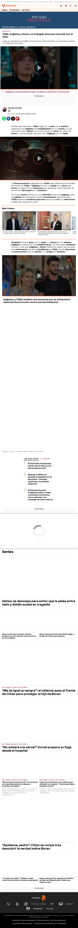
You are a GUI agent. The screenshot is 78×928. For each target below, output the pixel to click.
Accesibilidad (61, 923)
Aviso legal (16, 920)
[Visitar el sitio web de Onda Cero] (60, 904)
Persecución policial (29, 1)
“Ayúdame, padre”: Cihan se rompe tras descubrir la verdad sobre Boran (31, 846)
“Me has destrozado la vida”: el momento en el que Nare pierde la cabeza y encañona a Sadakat (20, 784)
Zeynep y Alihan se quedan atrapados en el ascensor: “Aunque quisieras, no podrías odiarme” (40, 479)
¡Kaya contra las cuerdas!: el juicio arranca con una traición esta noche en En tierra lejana (19, 636)
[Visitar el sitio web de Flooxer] (50, 908)
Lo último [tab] (45, 459)
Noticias (26, 10)
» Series (12, 451)
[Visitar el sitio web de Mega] (43, 904)
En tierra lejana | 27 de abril (15, 687)
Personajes (30, 27)
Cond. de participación (58, 920)
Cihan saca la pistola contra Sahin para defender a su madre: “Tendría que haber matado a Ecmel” (57, 784)
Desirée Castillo (15, 108)
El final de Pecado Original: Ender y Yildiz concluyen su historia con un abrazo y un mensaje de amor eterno (40, 495)
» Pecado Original (21, 451)
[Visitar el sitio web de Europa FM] (69, 904)
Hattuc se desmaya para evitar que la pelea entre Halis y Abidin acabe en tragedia (38, 602)
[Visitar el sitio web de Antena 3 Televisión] (8, 904)
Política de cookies (42, 920)
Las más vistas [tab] (31, 459)
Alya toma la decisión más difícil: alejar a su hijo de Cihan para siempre (56, 635)
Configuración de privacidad (22, 923)
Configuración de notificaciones (45, 923)
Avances (21, 27)
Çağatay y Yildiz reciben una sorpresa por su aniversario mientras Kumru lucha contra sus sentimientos (36, 301)
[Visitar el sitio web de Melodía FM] (28, 908)
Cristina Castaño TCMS (45, 1)
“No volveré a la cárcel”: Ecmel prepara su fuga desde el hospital (37, 749)
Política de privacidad (28, 920)
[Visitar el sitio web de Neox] (25, 904)
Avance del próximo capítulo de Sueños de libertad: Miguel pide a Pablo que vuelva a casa (56, 880)
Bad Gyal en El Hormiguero (13, 1)
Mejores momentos (9, 27)
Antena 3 (5, 451)
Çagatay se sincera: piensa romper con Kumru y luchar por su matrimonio (37, 92)
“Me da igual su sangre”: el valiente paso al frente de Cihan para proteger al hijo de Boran (38, 692)
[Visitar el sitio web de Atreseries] (52, 904)
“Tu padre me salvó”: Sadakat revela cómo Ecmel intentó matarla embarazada (20, 879)
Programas (14, 10)
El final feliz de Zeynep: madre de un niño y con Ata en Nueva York (39, 465)
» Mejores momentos (35, 451)
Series (4, 10)
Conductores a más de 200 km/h (65, 1)
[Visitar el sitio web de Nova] (34, 904)
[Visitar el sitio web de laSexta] (17, 904)
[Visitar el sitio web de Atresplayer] (39, 908)
